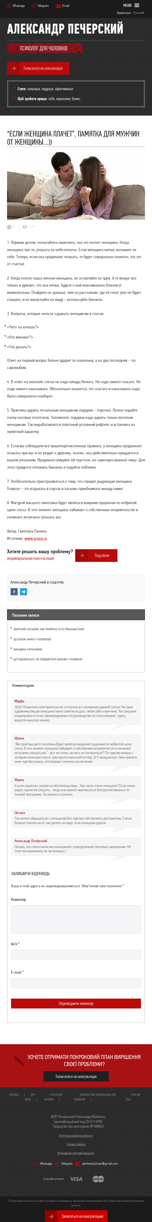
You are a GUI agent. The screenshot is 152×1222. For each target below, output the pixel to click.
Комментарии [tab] (23, 685)
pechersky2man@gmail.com (100, 1163)
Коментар (18, 899)
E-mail (17, 972)
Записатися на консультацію (76, 1076)
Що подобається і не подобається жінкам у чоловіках (47, 659)
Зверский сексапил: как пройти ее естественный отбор (48, 629)
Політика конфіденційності (76, 1135)
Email (65, 6)
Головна (14, 1095)
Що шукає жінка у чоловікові (32, 639)
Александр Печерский (65, 29)
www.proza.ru (35, 538)
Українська (123, 13)
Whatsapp (19, 6)
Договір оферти (76, 1144)
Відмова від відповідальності (76, 1153)
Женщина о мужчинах (27, 649)
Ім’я (15, 943)
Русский (138, 13)
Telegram (43, 6)
